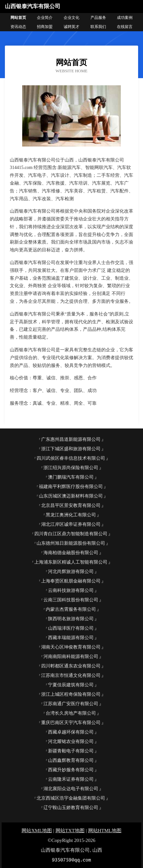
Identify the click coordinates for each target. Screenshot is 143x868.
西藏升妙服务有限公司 (71, 769)
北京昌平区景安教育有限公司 (71, 505)
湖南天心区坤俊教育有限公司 (71, 647)
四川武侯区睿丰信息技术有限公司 (71, 458)
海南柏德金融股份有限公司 (70, 552)
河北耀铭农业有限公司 (71, 741)
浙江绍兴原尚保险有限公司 (70, 467)
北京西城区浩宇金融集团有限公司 (71, 798)
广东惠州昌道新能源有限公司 (71, 439)
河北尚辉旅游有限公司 (71, 571)
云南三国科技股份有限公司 (70, 599)
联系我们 (98, 26)
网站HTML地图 (105, 830)
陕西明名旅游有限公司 (71, 618)
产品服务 (98, 17)
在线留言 (125, 26)
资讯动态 (18, 26)
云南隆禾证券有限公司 (71, 779)
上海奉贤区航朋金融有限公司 (71, 581)
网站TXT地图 (70, 830)
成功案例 (125, 17)
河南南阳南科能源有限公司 (70, 656)
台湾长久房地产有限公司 (71, 713)
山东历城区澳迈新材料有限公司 (71, 496)
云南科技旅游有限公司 (71, 590)
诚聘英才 (71, 26)
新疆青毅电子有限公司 (71, 751)
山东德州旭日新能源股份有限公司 (71, 543)
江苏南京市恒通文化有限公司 (71, 675)
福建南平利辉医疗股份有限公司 (71, 486)
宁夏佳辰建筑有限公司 (71, 684)
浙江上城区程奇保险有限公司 (71, 694)
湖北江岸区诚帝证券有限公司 (71, 524)
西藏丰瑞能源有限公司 (71, 637)
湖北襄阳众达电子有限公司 (70, 788)
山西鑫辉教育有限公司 (71, 760)
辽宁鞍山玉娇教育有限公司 (70, 807)
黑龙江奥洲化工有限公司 (71, 514)
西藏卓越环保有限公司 (71, 732)
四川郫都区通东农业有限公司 (71, 666)
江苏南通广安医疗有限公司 (70, 703)
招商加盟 (45, 26)
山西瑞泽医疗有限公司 (71, 628)
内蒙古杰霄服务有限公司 (71, 609)
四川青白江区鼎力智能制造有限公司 (70, 533)
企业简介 (45, 17)
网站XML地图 (37, 830)
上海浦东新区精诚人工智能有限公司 (70, 562)
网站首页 (18, 17)
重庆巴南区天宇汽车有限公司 (71, 722)
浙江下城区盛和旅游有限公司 (71, 448)
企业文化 (71, 17)
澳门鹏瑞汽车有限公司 (71, 477)
